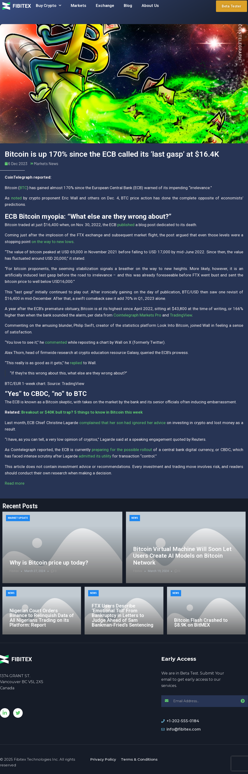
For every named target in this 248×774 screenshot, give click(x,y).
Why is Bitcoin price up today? (49, 562)
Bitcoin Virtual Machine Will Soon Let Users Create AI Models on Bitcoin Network (182, 556)
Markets (78, 5)
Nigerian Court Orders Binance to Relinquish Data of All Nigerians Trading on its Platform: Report (42, 618)
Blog (128, 5)
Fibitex (14, 571)
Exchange (105, 5)
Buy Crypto (48, 5)
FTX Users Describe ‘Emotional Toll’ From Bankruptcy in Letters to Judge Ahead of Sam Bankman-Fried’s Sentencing (122, 615)
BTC (23, 187)
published (126, 224)
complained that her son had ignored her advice (122, 422)
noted (16, 198)
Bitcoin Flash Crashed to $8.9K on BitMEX (201, 622)
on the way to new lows (53, 241)
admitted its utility (95, 456)
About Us (150, 5)
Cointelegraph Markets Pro (137, 315)
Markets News (46, 163)
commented (56, 342)
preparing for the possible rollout (122, 449)
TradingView (181, 315)
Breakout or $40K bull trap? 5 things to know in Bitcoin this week (82, 412)
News (134, 518)
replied (76, 362)
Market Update (18, 518)
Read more (14, 483)
